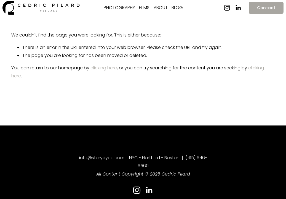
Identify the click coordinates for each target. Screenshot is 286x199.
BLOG (177, 10)
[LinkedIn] (229, 11)
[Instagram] (217, 11)
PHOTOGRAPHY (119, 10)
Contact (257, 11)
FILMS (144, 10)
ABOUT (161, 10)
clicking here (103, 74)
